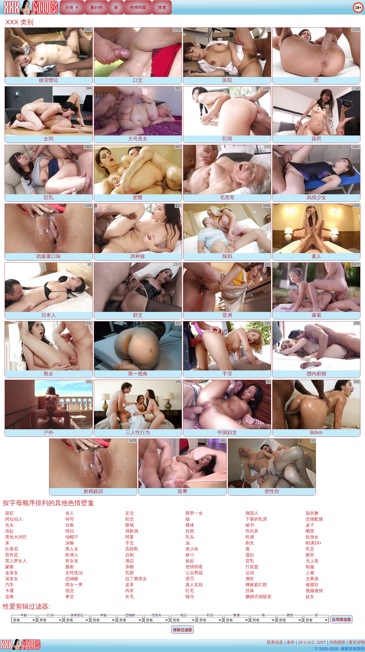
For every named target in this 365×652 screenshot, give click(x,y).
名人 (69, 513)
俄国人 (251, 513)
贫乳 (249, 561)
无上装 (312, 561)
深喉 (69, 543)
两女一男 (74, 584)
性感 (249, 537)
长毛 (129, 596)
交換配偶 (314, 519)
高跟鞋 (131, 549)
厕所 (310, 555)
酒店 (129, 561)
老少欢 (191, 549)
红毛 (189, 590)
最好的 (96, 7)
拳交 (69, 596)
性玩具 (251, 531)
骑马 (189, 596)
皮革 (129, 584)
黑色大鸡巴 (16, 537)
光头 (9, 525)
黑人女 (71, 549)
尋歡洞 (131, 531)
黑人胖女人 (16, 561)
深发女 (11, 578)
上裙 (310, 572)
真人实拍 (194, 584)
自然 (189, 531)
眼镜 (129, 525)
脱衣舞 (312, 513)
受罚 (189, 578)
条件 (291, 642)
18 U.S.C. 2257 (312, 642)
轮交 (129, 519)
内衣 (129, 590)
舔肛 (9, 513)
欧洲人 (71, 555)
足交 (129, 513)
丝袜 (249, 590)
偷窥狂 (312, 584)
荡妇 (249, 555)
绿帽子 (71, 537)
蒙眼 (9, 566)
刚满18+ (314, 543)
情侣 (69, 531)
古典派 (312, 578)
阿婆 (129, 537)
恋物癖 (71, 578)
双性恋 (11, 555)
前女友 (71, 561)
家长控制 (357, 642)
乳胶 (129, 572)
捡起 (189, 561)
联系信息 (275, 642)
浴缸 (9, 531)
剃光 (249, 543)
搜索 (162, 7)
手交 (129, 543)
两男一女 (194, 513)
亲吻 (129, 566)
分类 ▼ (72, 7)
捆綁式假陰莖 (258, 596)
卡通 (9, 590)
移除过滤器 (182, 630)
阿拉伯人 (14, 519)
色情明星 (138, 7)
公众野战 (194, 572)
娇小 (189, 555)
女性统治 (74, 572)
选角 (9, 596)
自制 (129, 555)
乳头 (189, 537)
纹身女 (312, 537)
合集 (69, 525)
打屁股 (251, 566)
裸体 (189, 525)
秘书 (249, 525)
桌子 (310, 525)
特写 (69, 519)
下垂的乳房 (256, 519)
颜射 (69, 566)
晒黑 (310, 531)
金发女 (11, 572)
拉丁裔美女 (136, 578)
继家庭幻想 (256, 584)
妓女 (310, 596)
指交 (69, 590)
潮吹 (249, 578)
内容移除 (337, 642)
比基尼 (11, 549)
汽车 (9, 584)
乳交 (310, 549)
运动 (249, 572)
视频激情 (314, 590)
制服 (310, 566)
